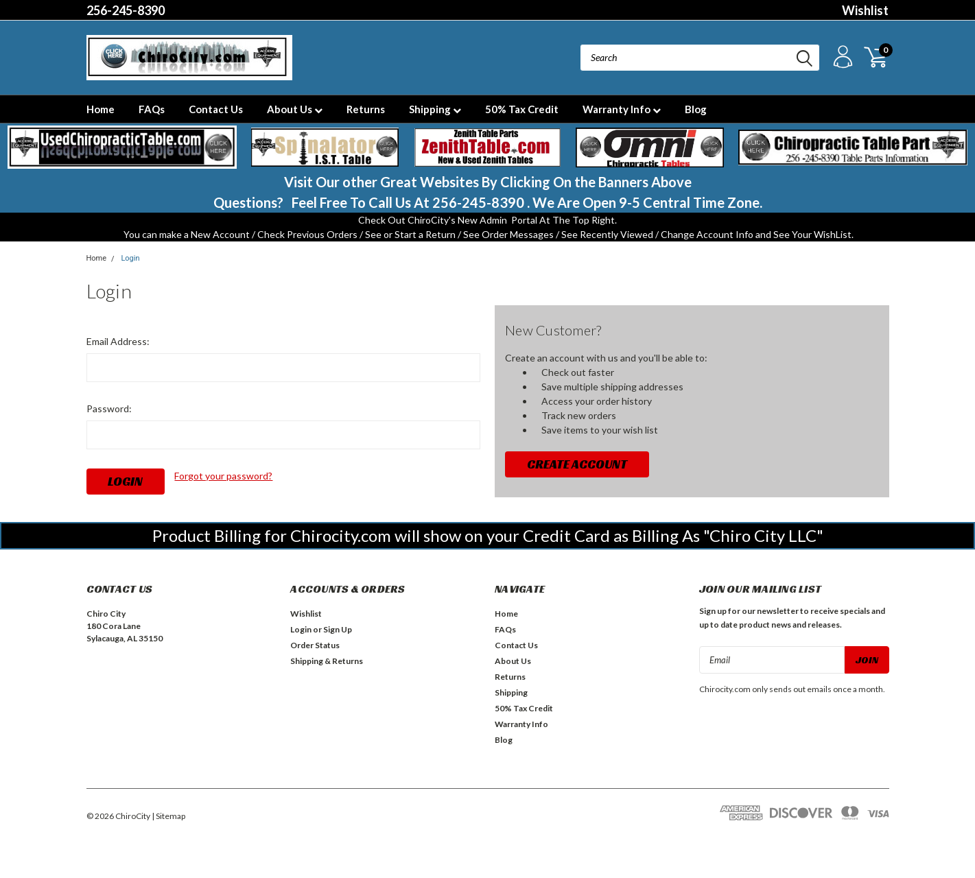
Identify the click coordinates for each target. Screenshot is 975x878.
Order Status (315, 645)
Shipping (435, 109)
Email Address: (118, 341)
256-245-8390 (125, 10)
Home (100, 109)
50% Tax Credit (522, 109)
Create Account (577, 464)
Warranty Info (622, 109)
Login (130, 258)
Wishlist (865, 10)
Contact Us (216, 109)
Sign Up (337, 629)
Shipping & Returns (326, 661)
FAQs (152, 109)
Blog (696, 109)
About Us (294, 109)
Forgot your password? (223, 476)
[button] (122, 147)
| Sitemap (168, 816)
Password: (109, 408)
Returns (365, 109)
